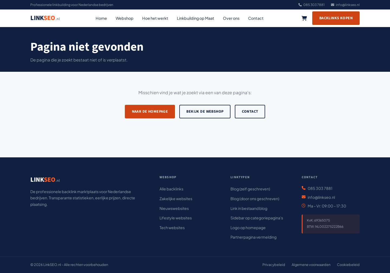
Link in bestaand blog (248, 208)
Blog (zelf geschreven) (250, 188)
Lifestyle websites (176, 217)
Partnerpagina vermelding (253, 237)
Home (101, 18)
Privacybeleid (273, 264)
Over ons (231, 18)
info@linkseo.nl (345, 5)
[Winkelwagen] (304, 18)
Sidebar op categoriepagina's (256, 217)
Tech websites (172, 227)
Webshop (125, 18)
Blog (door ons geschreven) (254, 198)
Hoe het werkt (155, 18)
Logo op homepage (248, 227)
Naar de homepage (150, 111)
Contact (256, 18)
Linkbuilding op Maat (195, 18)
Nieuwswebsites (174, 208)
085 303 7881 (311, 5)
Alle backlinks (171, 188)
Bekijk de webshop (204, 111)
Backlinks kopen (336, 18)
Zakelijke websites (176, 198)
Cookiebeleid (348, 264)
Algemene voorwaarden (311, 264)
